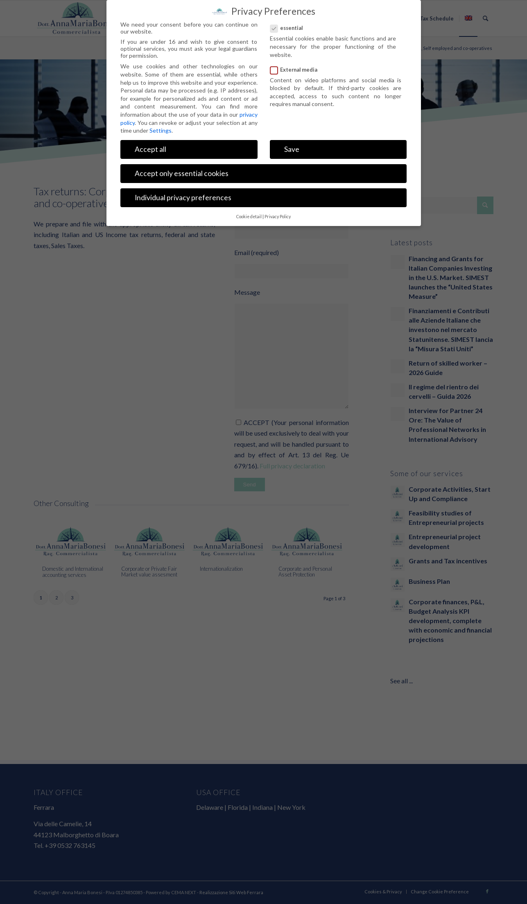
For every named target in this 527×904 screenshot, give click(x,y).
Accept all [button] (150, 149)
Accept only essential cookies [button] (181, 173)
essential (290, 28)
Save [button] (291, 149)
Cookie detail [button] (249, 216)
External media (297, 69)
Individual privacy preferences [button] (183, 197)
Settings (160, 130)
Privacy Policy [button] (278, 216)
